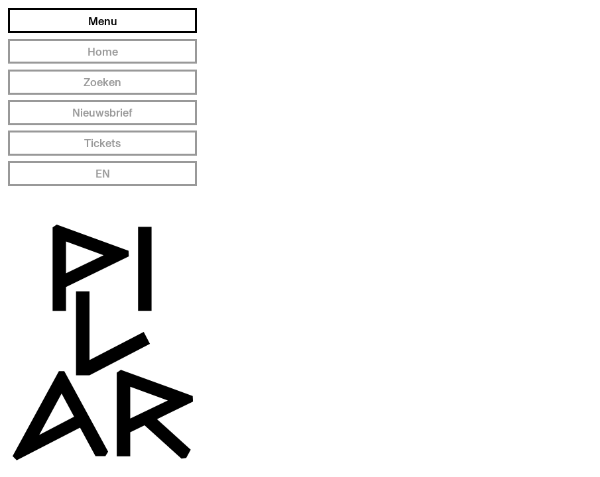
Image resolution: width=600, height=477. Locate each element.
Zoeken (102, 81)
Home (103, 51)
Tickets (102, 142)
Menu (102, 20)
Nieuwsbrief (102, 112)
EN (102, 173)
